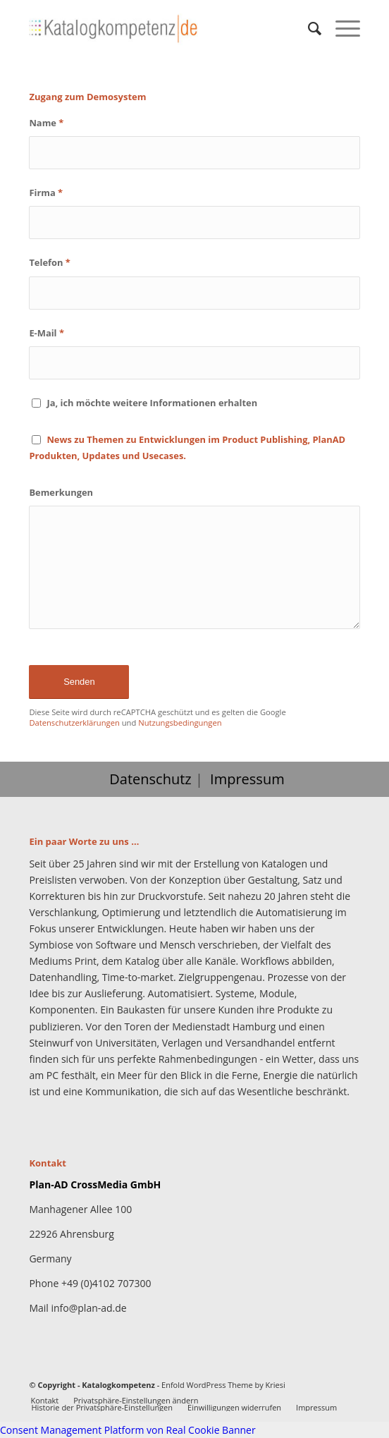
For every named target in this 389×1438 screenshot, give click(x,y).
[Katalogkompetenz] (161, 28)
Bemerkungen (61, 492)
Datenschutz (150, 778)
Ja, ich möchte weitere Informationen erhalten (152, 402)
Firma (46, 192)
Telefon (49, 262)
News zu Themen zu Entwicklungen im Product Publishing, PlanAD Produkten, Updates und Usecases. (187, 447)
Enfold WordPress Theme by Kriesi (223, 1384)
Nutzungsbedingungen (179, 722)
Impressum (247, 778)
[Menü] (340, 28)
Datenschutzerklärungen (74, 722)
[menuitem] (307, 28)
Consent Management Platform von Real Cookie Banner (128, 1430)
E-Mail (46, 333)
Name (46, 122)
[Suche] (307, 28)
